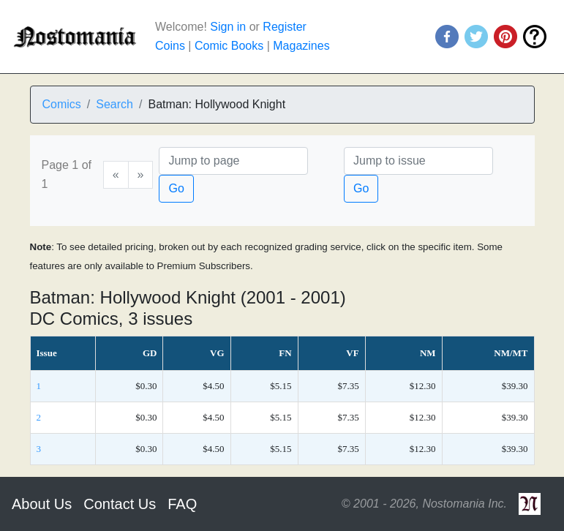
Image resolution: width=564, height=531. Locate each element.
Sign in (228, 26)
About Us (42, 504)
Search (114, 104)
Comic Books (229, 45)
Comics (61, 104)
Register (285, 26)
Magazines (301, 45)
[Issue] (418, 161)
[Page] (233, 161)
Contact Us (119, 504)
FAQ (182, 504)
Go (176, 188)
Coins (170, 45)
